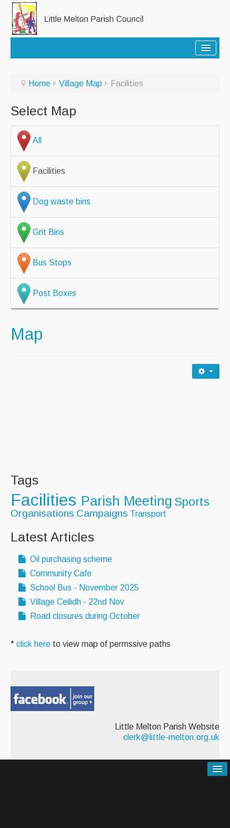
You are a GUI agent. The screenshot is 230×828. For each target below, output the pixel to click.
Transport (148, 513)
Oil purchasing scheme (65, 559)
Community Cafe (55, 573)
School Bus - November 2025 (78, 587)
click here (33, 643)
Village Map (80, 83)
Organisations (42, 513)
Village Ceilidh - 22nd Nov (71, 601)
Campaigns (102, 513)
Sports (191, 501)
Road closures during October (79, 616)
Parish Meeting (126, 501)
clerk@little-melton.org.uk (171, 737)
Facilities (46, 499)
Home (39, 83)
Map (27, 333)
